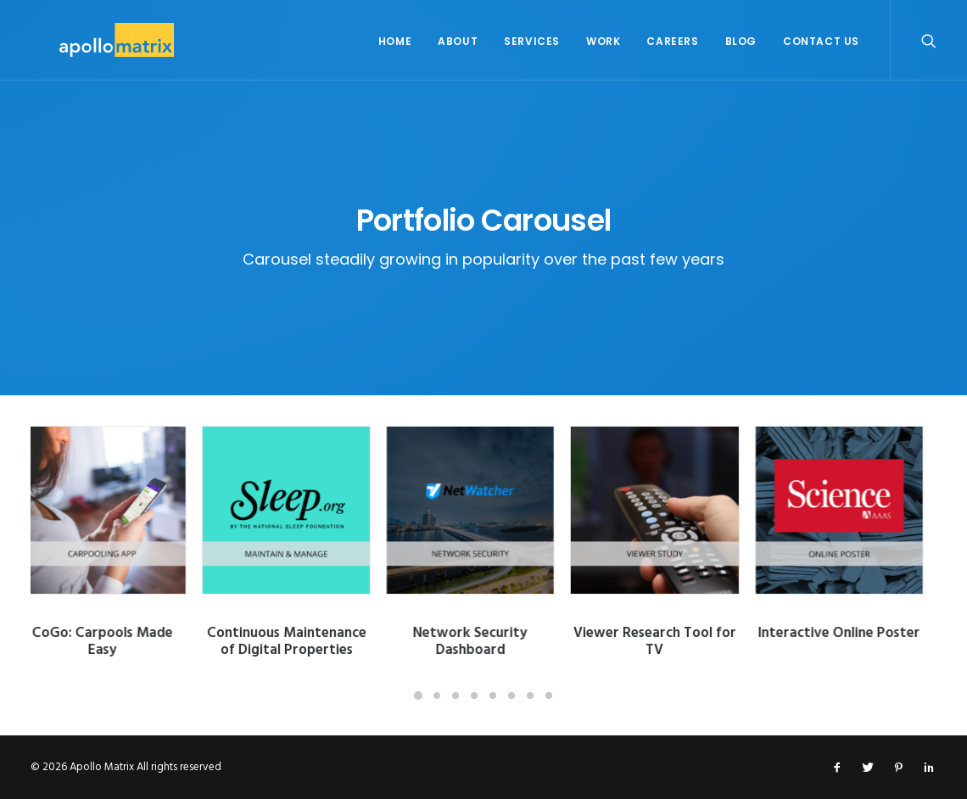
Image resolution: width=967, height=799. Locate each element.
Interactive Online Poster (852, 633)
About (458, 41)
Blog (741, 41)
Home (394, 41)
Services (532, 41)
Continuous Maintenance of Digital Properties (299, 642)
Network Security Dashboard (483, 642)
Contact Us (821, 41)
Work (603, 41)
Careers (672, 41)
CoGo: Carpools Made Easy (115, 642)
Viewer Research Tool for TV (667, 642)
